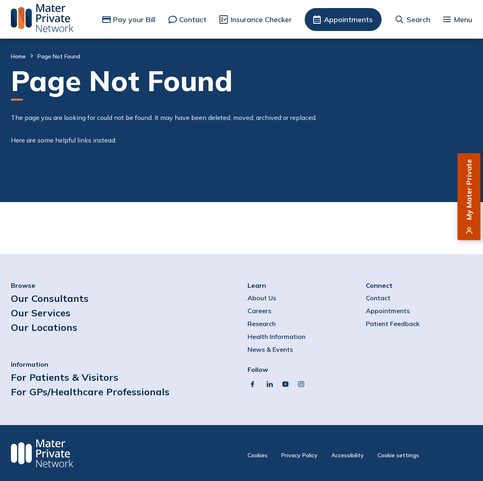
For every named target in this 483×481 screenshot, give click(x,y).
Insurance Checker (261, 19)
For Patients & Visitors (64, 377)
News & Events (270, 349)
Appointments (348, 19)
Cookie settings (398, 455)
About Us (262, 298)
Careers (259, 311)
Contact (192, 19)
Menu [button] (463, 19)
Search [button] (418, 19)
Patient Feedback (392, 324)
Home (18, 56)
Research (262, 324)
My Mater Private (469, 189)
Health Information (276, 336)
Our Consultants (50, 298)
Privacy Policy (299, 455)
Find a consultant (57, 162)
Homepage (45, 184)
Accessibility (347, 455)
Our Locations (44, 327)
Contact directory (57, 173)
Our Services (40, 313)
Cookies (258, 455)
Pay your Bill (134, 19)
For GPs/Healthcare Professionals (90, 392)
